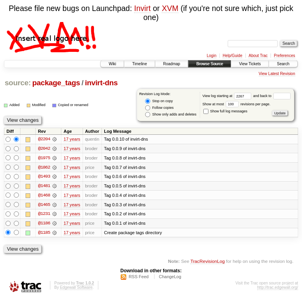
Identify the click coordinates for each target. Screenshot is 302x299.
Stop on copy (159, 101)
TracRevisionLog (207, 261)
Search (283, 64)
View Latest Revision (277, 74)
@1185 (44, 233)
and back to (272, 96)
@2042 (44, 148)
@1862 (44, 167)
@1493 (44, 177)
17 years (72, 139)
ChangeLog (170, 277)
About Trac (258, 55)
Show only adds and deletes (170, 114)
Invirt (142, 8)
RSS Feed (139, 277)
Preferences (284, 55)
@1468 (44, 196)
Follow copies (159, 107)
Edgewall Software (76, 288)
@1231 (44, 214)
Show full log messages (225, 111)
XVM (170, 8)
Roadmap (171, 64)
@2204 (44, 139)
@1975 (44, 158)
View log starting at (228, 96)
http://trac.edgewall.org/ (277, 288)
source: (18, 83)
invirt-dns (101, 83)
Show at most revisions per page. (237, 104)
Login (211, 55)
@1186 (44, 224)
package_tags (56, 83)
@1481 (44, 186)
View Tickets (250, 64)
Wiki (112, 64)
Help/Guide (232, 55)
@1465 (44, 205)
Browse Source (209, 64)
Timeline (139, 64)
